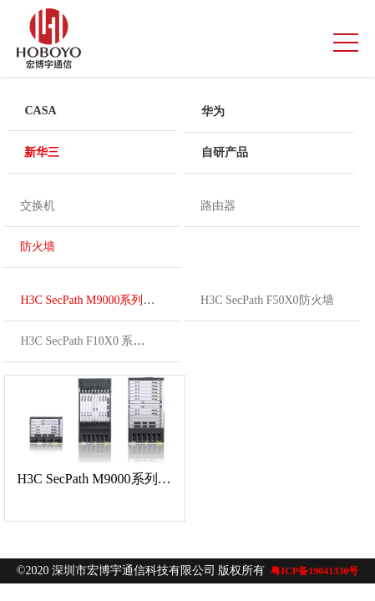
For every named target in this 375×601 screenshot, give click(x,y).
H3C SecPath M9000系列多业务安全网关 (122, 300)
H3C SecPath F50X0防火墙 (266, 300)
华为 (213, 111)
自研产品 (224, 152)
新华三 (41, 152)
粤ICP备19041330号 (314, 571)
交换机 (37, 205)
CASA (40, 110)
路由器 (218, 205)
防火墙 (37, 246)
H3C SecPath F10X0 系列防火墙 (100, 341)
